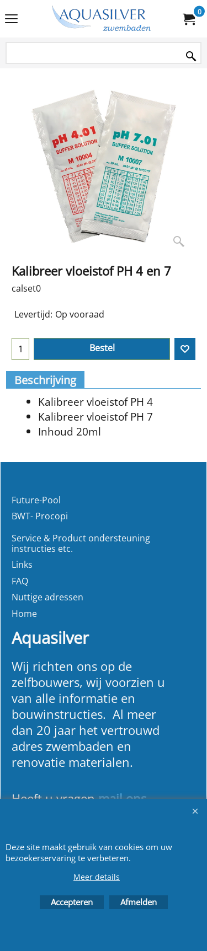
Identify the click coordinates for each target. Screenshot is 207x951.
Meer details (96, 877)
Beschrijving (45, 380)
